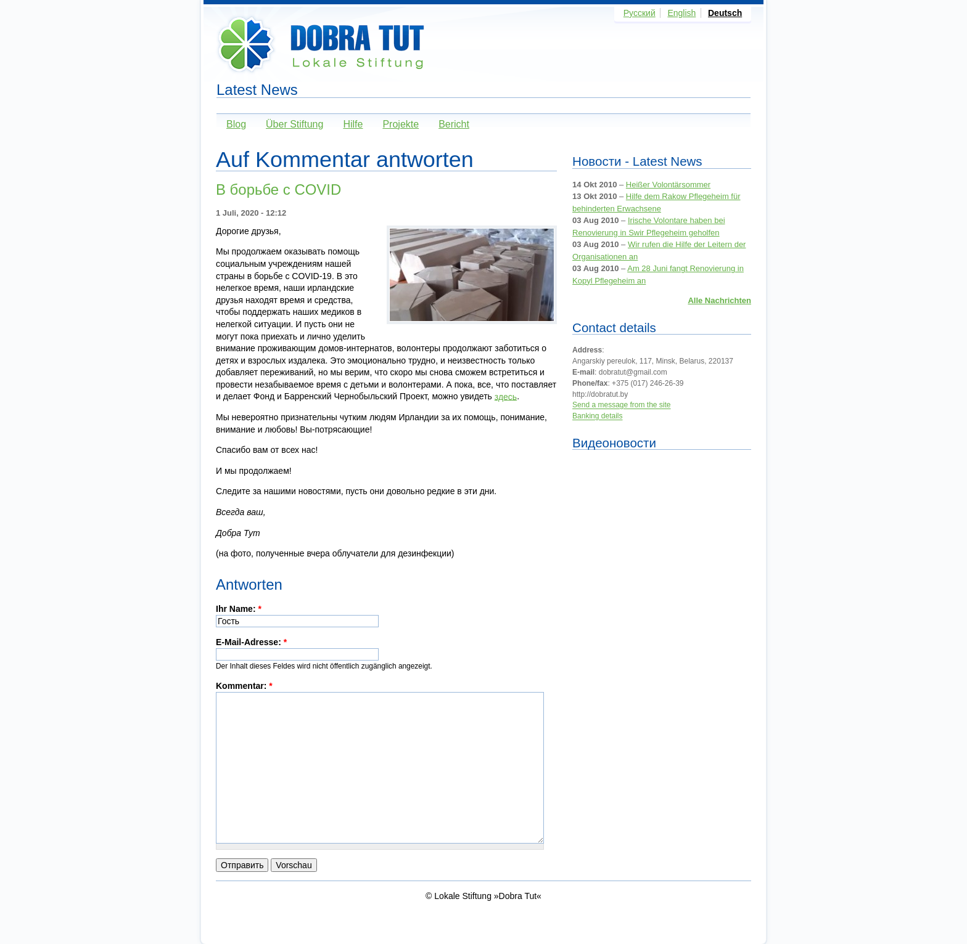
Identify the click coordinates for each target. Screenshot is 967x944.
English (681, 13)
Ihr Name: (238, 609)
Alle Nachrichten (719, 300)
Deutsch (725, 13)
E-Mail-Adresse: (251, 642)
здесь (506, 396)
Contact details (614, 327)
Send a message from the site (621, 405)
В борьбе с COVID (278, 189)
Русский (639, 13)
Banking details (597, 416)
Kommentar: (244, 686)
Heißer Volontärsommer (668, 184)
